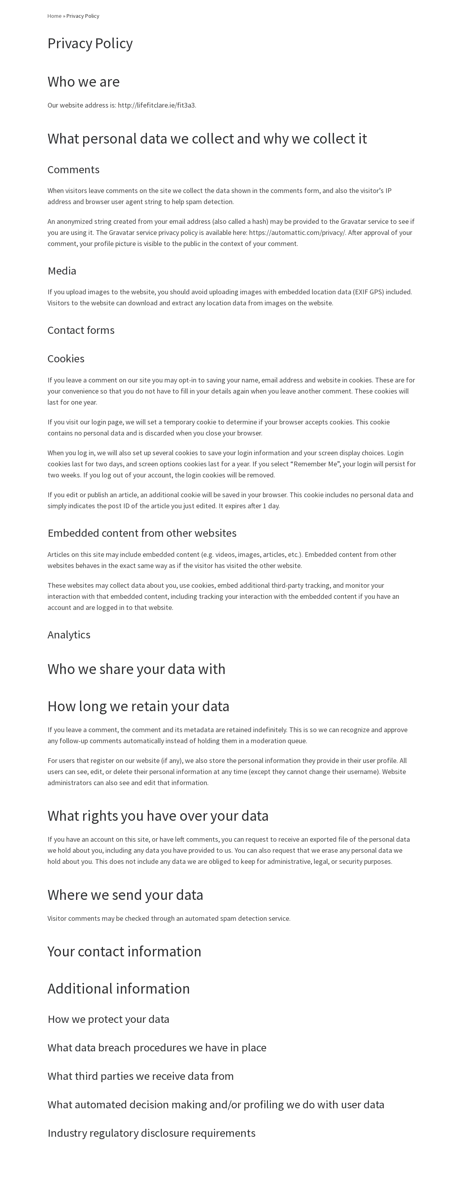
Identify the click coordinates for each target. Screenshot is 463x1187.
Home (55, 15)
